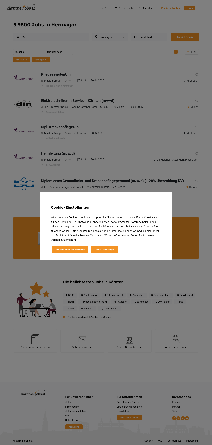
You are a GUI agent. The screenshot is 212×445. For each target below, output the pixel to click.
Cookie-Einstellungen (104, 249)
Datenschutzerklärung (64, 239)
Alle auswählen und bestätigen (70, 249)
